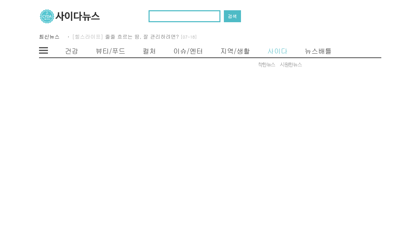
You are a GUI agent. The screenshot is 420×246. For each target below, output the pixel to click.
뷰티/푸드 (110, 51)
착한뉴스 (266, 65)
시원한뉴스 (291, 65)
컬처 (149, 51)
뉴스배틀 (318, 51)
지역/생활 (235, 51)
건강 (72, 51)
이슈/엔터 (188, 51)
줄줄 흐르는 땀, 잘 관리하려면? (151, 36)
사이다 (277, 51)
